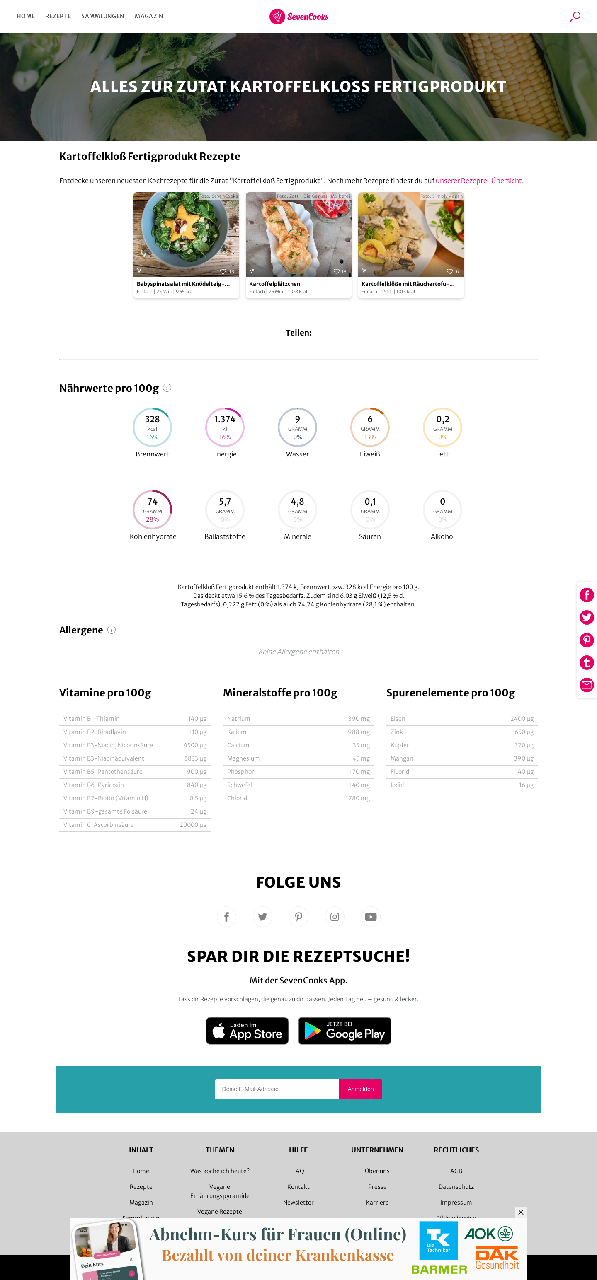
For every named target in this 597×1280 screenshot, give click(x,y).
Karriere (377, 1202)
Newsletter (298, 1202)
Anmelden (360, 1089)
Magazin (149, 16)
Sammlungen (102, 16)
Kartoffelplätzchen (274, 283)
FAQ (298, 1171)
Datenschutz (456, 1187)
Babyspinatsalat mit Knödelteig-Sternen (181, 284)
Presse (377, 1187)
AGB (456, 1171)
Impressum (456, 1202)
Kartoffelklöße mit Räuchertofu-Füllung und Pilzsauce (405, 284)
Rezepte (58, 16)
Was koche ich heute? (220, 1171)
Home (26, 16)
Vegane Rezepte (219, 1211)
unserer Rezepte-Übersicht (479, 180)
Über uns (377, 1171)
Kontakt (298, 1187)
